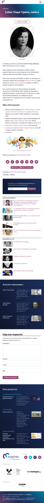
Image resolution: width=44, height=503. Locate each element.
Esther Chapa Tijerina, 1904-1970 (20, 121)
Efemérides (6, 8)
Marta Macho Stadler (24, 155)
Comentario (6, 343)
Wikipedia (8, 132)
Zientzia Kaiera (7, 409)
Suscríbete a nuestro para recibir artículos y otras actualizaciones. (21, 184)
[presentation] (22, 203)
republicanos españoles (17, 83)
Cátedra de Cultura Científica (15, 494)
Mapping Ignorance (9, 431)
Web (4, 371)
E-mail (5, 365)
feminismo (5, 174)
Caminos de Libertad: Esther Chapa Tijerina (19, 128)
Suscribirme (32, 188)
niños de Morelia (31, 80)
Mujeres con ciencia (11, 498)
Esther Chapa (22, 59)
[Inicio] (3, 2)
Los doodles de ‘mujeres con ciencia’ (22, 150)
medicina (12, 174)
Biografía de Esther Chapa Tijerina (16, 125)
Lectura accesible (22, 22)
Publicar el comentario (10, 377)
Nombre (5, 359)
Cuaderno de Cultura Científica (12, 394)
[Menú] (40, 2)
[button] (7, 162)
